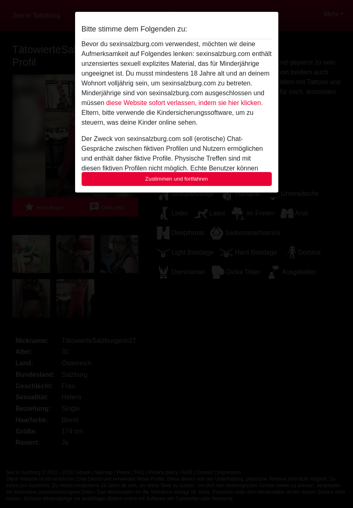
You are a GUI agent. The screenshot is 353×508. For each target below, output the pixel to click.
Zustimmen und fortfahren (176, 179)
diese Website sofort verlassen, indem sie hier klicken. (184, 102)
